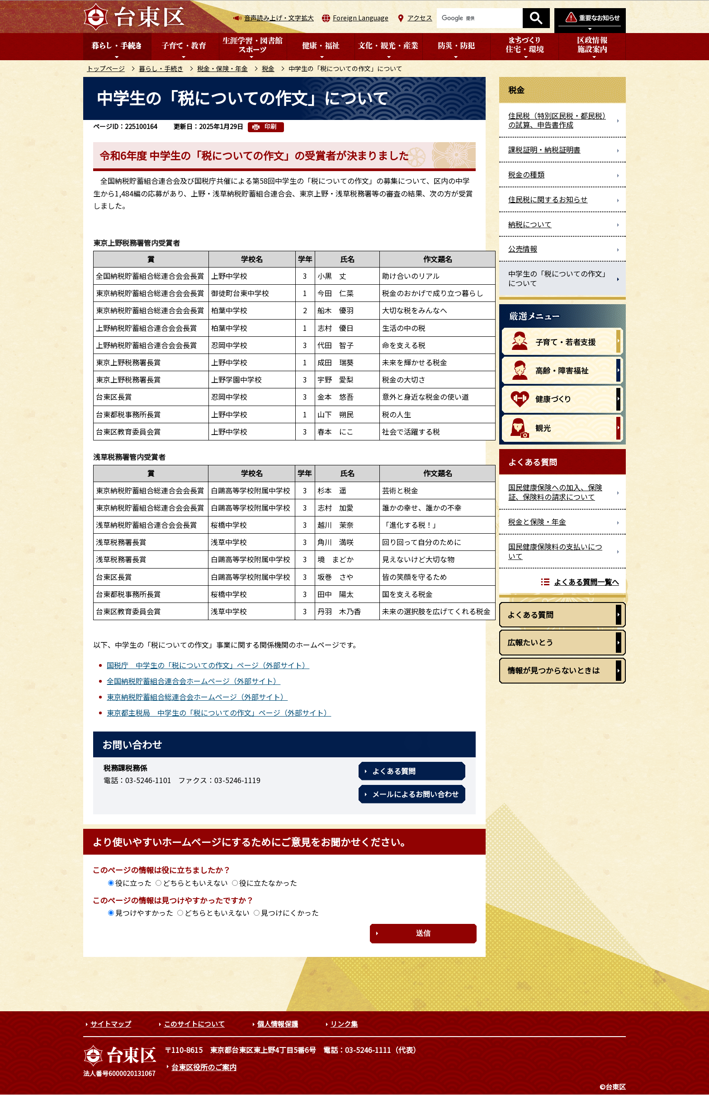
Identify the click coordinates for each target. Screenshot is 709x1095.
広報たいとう (530, 642)
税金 (268, 68)
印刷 (270, 126)
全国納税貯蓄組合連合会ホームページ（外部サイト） (193, 680)
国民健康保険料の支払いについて (555, 551)
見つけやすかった (144, 912)
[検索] (480, 18)
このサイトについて (194, 1023)
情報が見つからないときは (553, 670)
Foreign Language (360, 17)
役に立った (133, 882)
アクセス (419, 17)
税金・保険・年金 (222, 68)
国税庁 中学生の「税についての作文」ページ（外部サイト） (208, 665)
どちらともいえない (195, 882)
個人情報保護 (277, 1023)
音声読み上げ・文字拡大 (279, 17)
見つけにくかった (290, 912)
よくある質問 (394, 770)
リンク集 (344, 1023)
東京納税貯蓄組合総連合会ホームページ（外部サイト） (197, 696)
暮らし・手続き (161, 68)
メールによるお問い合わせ (415, 794)
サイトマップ (110, 1023)
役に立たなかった (268, 882)
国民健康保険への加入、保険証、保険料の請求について (555, 492)
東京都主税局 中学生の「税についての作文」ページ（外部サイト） (219, 712)
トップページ (106, 68)
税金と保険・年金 (537, 521)
